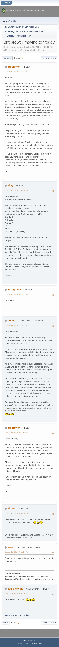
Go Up (5, 622)
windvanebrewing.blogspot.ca (17, 615)
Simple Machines (37, 644)
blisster (11, 508)
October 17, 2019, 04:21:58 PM (16, 432)
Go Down (7, 58)
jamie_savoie (15, 588)
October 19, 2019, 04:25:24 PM (16, 552)
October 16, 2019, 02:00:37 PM (16, 294)
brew (10, 547)
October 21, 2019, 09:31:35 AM (16, 593)
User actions (49, 58)
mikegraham (14, 289)
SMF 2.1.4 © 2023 (22, 644)
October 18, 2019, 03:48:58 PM (16, 513)
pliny (10, 185)
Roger (11, 320)
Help (25, 640)
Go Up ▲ (32, 640)
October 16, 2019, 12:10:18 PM (16, 190)
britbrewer (13, 66)
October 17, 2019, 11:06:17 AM (16, 325)
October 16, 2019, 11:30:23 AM (16, 71)
